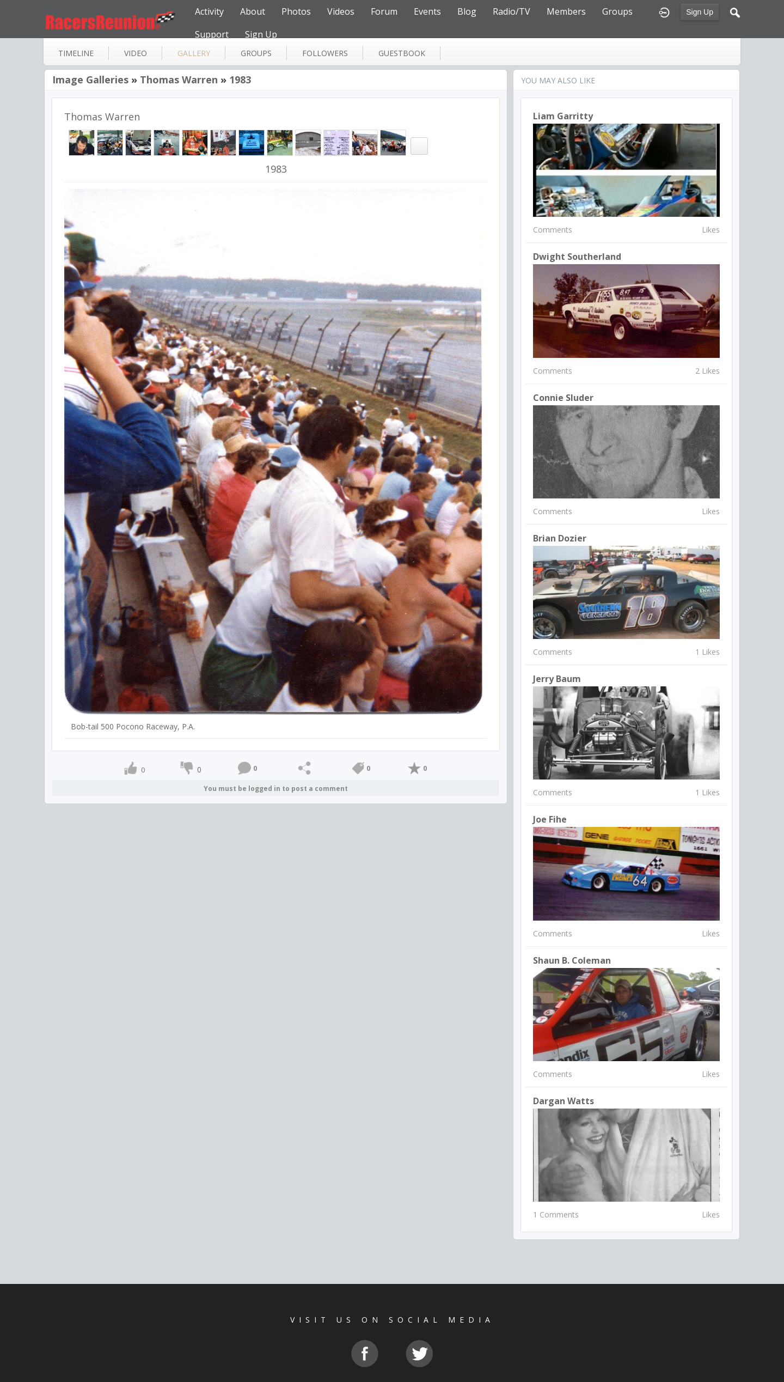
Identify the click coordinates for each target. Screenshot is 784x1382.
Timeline (76, 53)
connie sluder (563, 398)
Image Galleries (90, 79)
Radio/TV (511, 11)
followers (325, 53)
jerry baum (557, 679)
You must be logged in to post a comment (276, 788)
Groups (617, 11)
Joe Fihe (550, 819)
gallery (193, 53)
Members (566, 11)
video (135, 53)
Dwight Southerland (577, 257)
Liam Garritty (563, 116)
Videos (340, 11)
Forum (384, 11)
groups (256, 53)
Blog (466, 11)
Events (427, 11)
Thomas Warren (179, 79)
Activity (209, 11)
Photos (296, 11)
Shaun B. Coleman (572, 960)
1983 (240, 79)
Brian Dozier (559, 538)
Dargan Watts (563, 1101)
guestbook (401, 53)
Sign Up (699, 12)
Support (212, 34)
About (252, 11)
